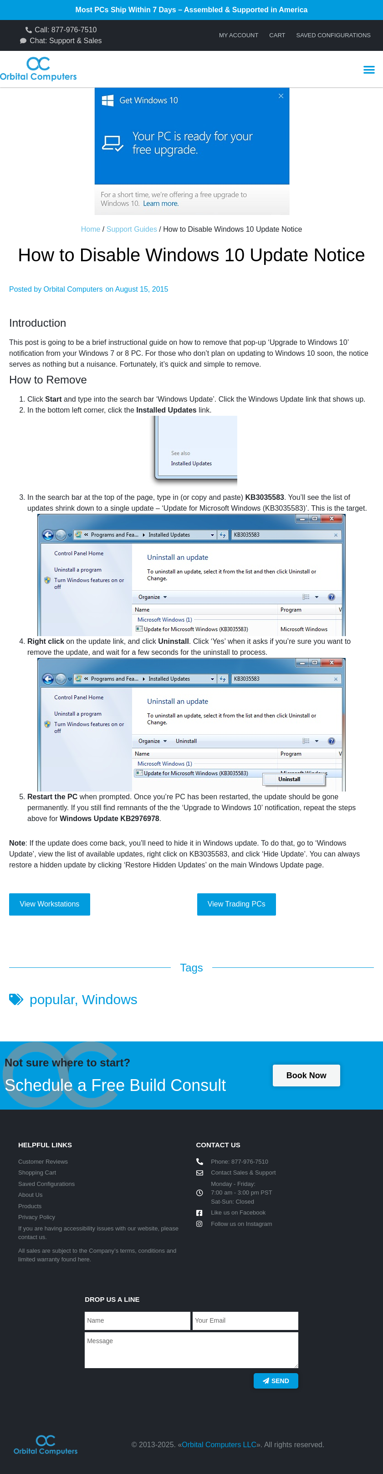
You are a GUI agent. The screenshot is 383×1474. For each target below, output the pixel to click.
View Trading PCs (237, 904)
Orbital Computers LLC (219, 1445)
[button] (369, 69)
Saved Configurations (333, 35)
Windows (110, 999)
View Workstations (49, 904)
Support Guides (132, 229)
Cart (277, 35)
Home (91, 229)
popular (52, 999)
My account (238, 35)
